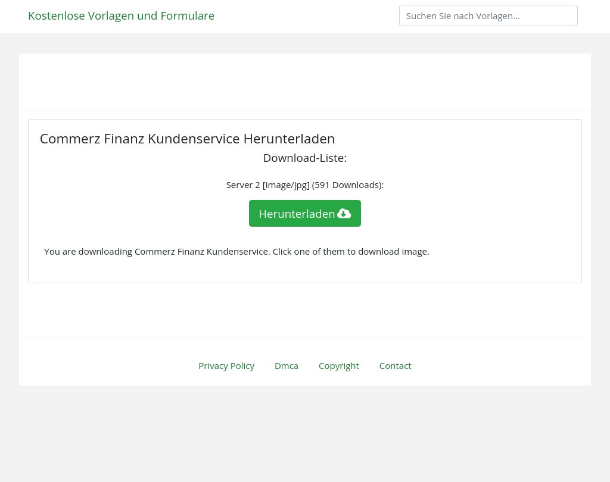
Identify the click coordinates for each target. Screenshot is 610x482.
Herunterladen (305, 213)
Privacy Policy (226, 365)
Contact (395, 365)
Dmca (286, 365)
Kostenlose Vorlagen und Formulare (121, 15)
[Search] (488, 15)
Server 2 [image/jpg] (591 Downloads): (305, 184)
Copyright (339, 365)
